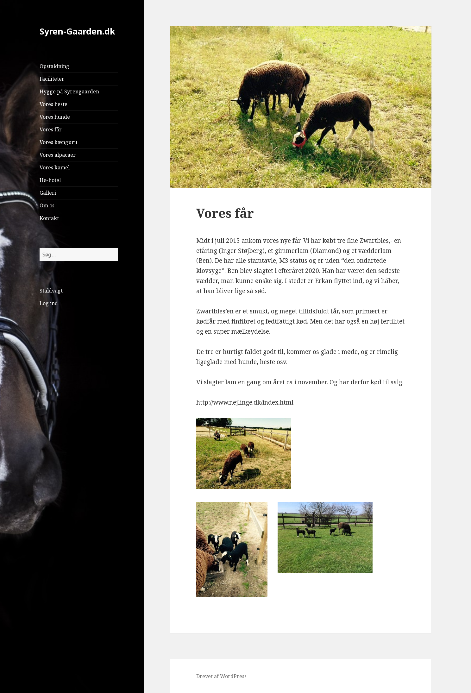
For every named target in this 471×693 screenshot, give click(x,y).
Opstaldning (54, 66)
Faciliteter (52, 78)
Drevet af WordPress (221, 676)
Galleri (48, 192)
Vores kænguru (58, 142)
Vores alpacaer (58, 154)
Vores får (51, 129)
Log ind (49, 303)
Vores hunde (55, 116)
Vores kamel (55, 167)
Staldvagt (51, 290)
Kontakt (49, 218)
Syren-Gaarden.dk (77, 31)
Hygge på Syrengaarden (69, 91)
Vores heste (53, 104)
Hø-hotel (50, 180)
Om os (47, 205)
